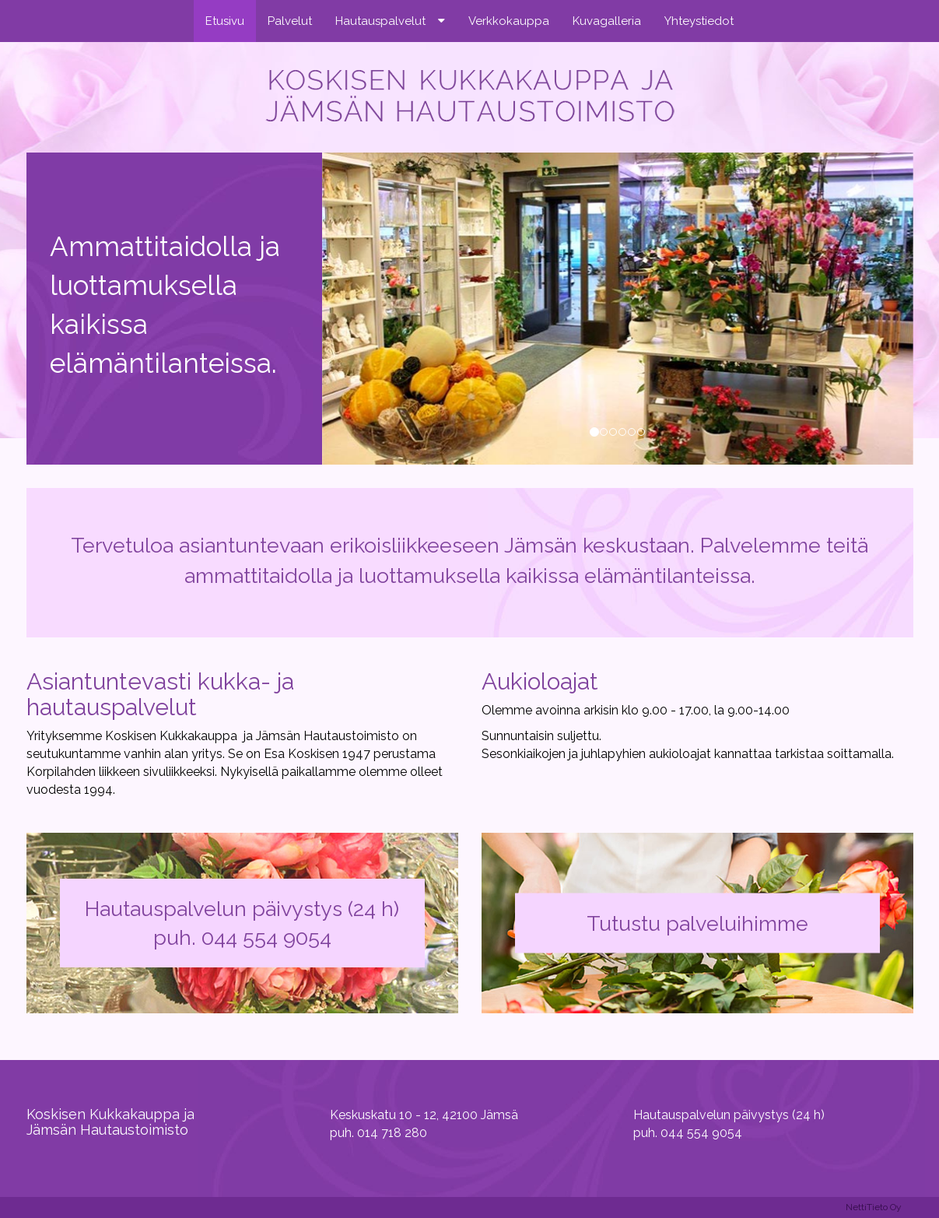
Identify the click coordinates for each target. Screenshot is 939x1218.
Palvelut (290, 21)
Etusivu (224, 21)
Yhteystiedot (699, 21)
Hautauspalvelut (380, 21)
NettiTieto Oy (874, 1207)
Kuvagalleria (607, 21)
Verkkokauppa (508, 21)
